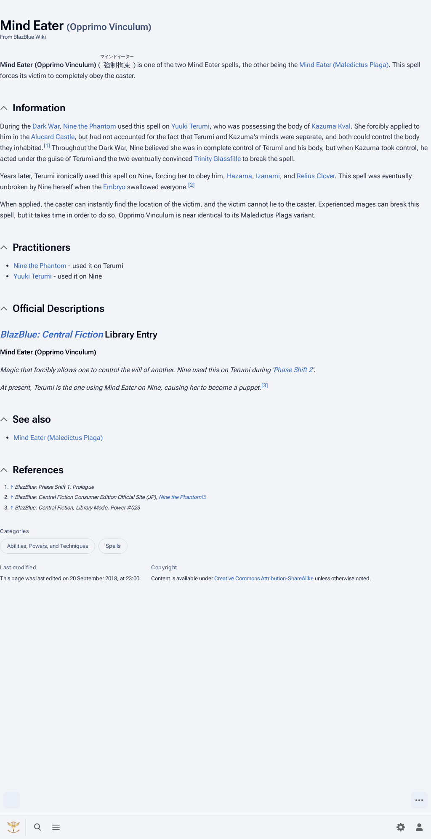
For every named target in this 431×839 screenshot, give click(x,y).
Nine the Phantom (89, 126)
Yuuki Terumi (190, 126)
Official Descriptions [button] (58, 308)
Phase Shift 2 (293, 370)
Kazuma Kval (331, 126)
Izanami (268, 176)
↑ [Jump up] (11, 487)
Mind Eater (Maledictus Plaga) (343, 65)
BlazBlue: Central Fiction (51, 334)
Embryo (114, 187)
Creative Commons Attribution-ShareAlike (264, 578)
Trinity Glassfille (217, 159)
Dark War (45, 126)
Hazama (239, 176)
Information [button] (39, 108)
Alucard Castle (52, 137)
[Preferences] (400, 827)
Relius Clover (316, 176)
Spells (113, 546)
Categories (14, 531)
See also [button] (32, 419)
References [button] (38, 470)
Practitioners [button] (41, 247)
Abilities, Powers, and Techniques (47, 546)
